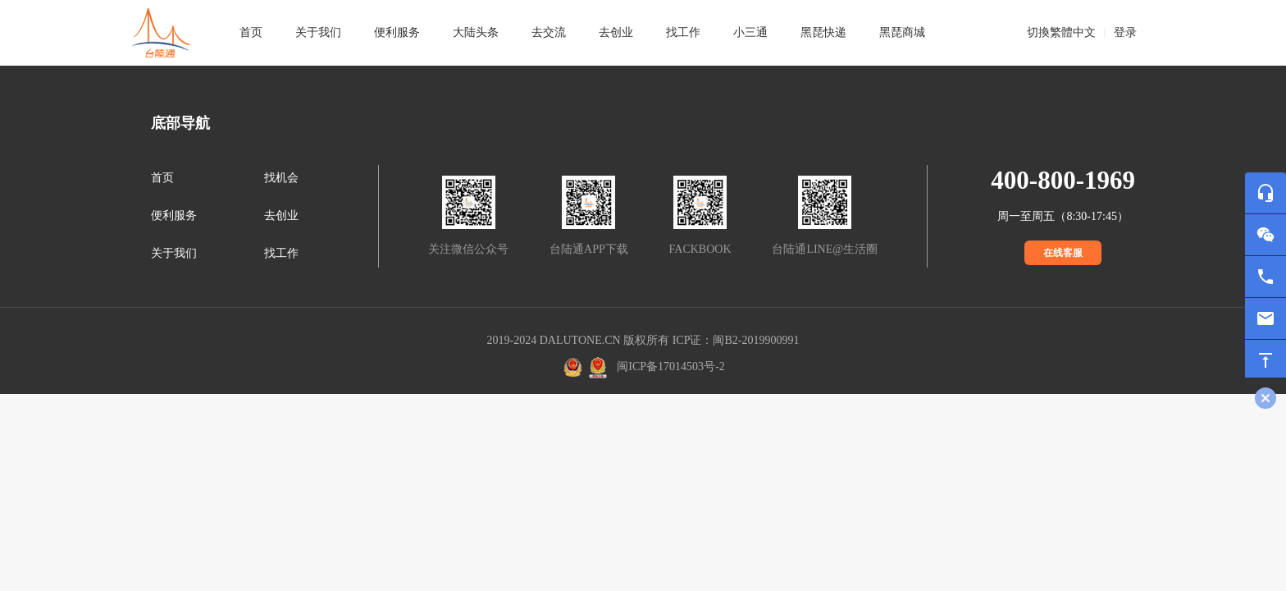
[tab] (318, 33)
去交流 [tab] (548, 32)
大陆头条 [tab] (476, 32)
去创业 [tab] (616, 32)
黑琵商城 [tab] (902, 32)
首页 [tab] (250, 32)
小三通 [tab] (750, 32)
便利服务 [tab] (397, 32)
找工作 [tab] (683, 32)
